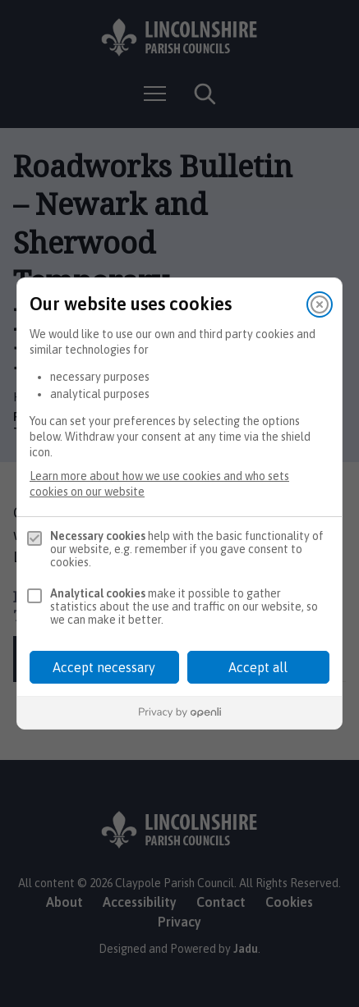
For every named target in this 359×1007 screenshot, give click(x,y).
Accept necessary (104, 667)
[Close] (319, 304)
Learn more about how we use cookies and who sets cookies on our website (159, 483)
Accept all (258, 667)
